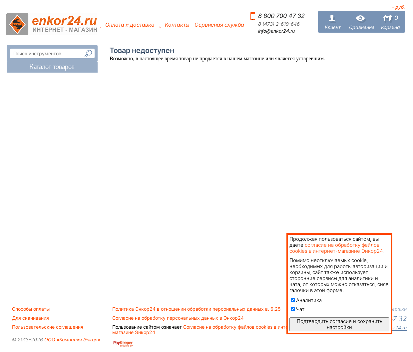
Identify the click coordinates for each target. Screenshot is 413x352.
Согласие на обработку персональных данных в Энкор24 (178, 318)
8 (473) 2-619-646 (279, 24)
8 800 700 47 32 (281, 15)
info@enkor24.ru (276, 31)
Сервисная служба (219, 25)
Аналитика (306, 300)
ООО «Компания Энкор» (71, 339)
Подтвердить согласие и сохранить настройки (339, 324)
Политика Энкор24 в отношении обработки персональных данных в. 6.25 (196, 309)
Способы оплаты (31, 309)
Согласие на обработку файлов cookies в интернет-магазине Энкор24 (206, 329)
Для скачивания (30, 318)
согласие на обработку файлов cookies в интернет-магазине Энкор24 (335, 248)
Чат (297, 309)
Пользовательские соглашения (47, 327)
